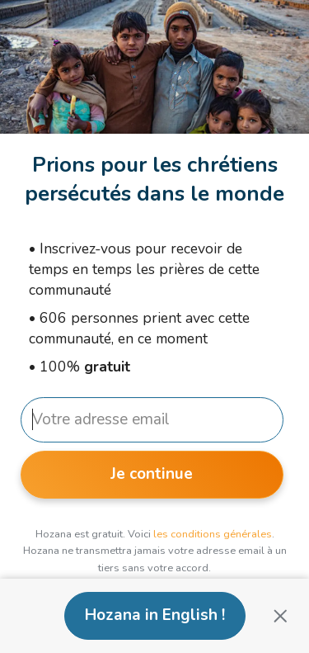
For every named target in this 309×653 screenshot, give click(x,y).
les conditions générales (212, 534)
